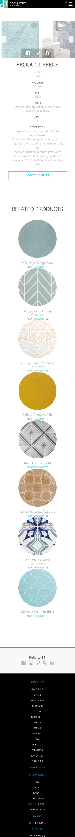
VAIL (37, 787)
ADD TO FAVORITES (37, 267)
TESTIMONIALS (37, 823)
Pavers (37, 733)
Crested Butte (37, 804)
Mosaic (37, 728)
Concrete (37, 717)
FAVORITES (37, 755)
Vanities (37, 750)
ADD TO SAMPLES (37, 175)
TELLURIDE (37, 798)
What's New (37, 689)
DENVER (37, 782)
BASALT (37, 793)
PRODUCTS (37, 682)
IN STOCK (37, 744)
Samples (37, 761)
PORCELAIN (37, 700)
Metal (37, 722)
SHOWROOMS (37, 774)
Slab (38, 739)
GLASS (37, 711)
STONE (38, 695)
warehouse (37, 809)
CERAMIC (37, 706)
